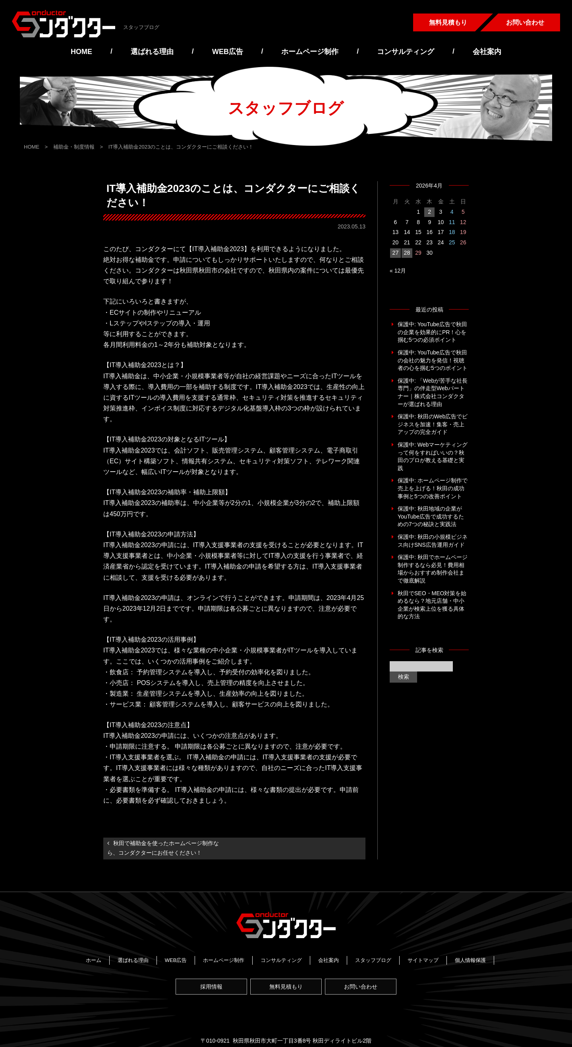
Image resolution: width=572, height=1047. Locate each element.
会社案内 (487, 51)
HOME (81, 51)
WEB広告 (227, 51)
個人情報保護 (470, 958)
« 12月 (398, 270)
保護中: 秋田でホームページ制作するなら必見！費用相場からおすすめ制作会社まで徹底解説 (433, 569)
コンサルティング (405, 51)
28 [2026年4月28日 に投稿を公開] (407, 253)
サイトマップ (423, 958)
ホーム (93, 958)
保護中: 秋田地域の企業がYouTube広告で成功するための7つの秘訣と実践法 (431, 516)
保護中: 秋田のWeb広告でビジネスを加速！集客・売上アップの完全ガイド (433, 424)
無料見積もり (448, 22)
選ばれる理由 (152, 51)
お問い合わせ (525, 22)
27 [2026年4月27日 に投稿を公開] (395, 253)
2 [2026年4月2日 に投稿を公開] (429, 212)
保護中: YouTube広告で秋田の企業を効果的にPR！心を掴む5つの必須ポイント (432, 332)
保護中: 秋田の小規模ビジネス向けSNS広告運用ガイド (433, 541)
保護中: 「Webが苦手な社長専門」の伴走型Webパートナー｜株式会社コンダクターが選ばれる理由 (433, 392)
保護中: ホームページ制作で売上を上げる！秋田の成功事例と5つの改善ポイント (433, 488)
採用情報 (208, 979)
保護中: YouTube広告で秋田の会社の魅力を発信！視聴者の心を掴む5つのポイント (433, 360)
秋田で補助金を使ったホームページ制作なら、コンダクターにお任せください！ (163, 848)
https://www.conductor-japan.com (357, 1017)
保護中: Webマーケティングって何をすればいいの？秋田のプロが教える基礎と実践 (433, 456)
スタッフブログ (373, 958)
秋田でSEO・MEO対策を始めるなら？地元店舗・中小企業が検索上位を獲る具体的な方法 (432, 604)
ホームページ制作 (309, 51)
